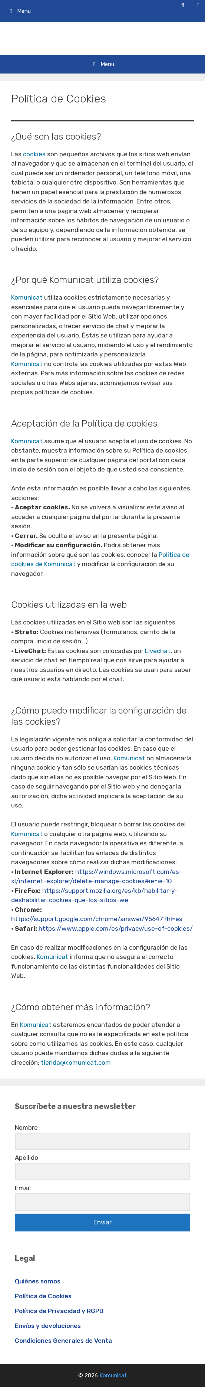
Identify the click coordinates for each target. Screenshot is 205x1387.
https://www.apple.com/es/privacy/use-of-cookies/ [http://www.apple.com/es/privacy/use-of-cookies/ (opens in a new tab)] (116, 928)
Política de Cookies (43, 1296)
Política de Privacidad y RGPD (59, 1311)
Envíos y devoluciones (48, 1325)
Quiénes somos (37, 1281)
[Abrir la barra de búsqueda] (182, 5)
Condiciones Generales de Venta (63, 1340)
